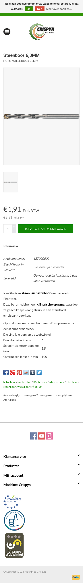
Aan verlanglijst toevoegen (19, 395)
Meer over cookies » (59, 9)
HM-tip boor (40, 382)
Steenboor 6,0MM (25, 60)
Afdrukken (9, 399)
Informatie (10, 246)
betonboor (9, 382)
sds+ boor (72, 382)
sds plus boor (56, 382)
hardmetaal (24, 382)
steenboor (9, 386)
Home (7, 60)
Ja (28, 9)
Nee (39, 9)
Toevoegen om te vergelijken (54, 395)
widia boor (23, 386)
